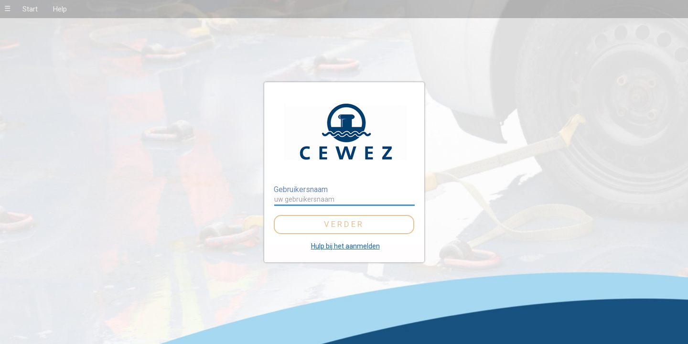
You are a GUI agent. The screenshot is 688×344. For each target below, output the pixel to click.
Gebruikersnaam (301, 189)
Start (30, 9)
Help (60, 9)
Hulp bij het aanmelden (345, 246)
